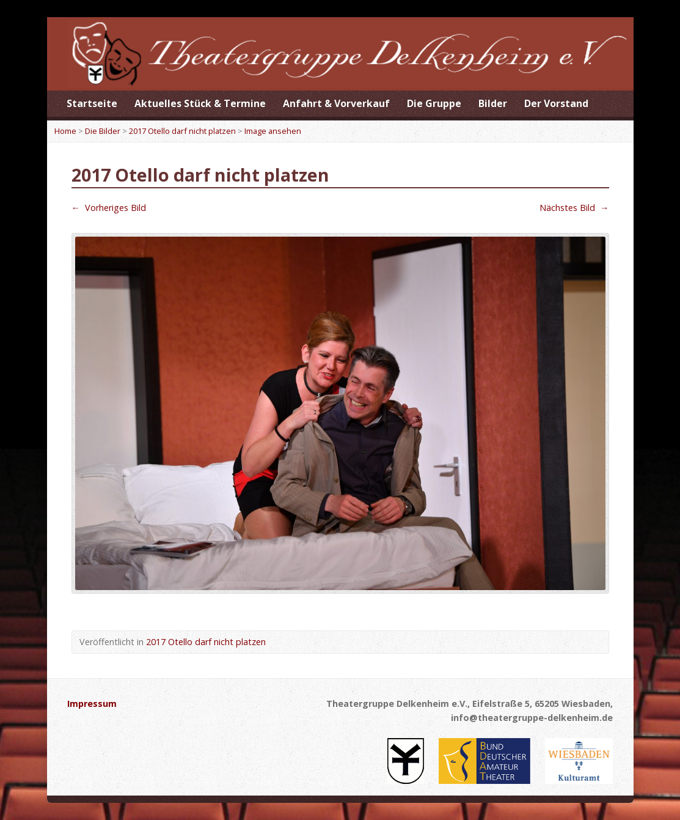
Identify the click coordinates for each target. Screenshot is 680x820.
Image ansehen (272, 130)
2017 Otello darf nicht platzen (182, 130)
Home (65, 130)
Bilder (492, 103)
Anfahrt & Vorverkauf (336, 103)
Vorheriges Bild (108, 207)
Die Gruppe (434, 103)
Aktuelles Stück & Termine (200, 103)
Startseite (92, 103)
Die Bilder (102, 130)
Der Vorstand (556, 103)
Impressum (92, 703)
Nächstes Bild (574, 207)
